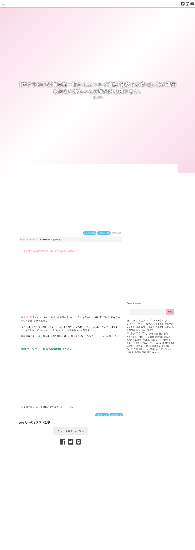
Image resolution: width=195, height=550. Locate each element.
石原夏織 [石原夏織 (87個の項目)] (160, 343)
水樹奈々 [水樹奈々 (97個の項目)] (138, 343)
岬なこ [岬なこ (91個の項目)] (167, 336)
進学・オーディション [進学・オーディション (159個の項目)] (161, 349)
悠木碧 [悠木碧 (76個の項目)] (129, 339)
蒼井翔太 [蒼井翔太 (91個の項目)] (166, 346)
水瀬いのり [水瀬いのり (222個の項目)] (149, 342)
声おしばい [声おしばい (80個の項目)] (141, 330)
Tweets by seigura (134, 303)
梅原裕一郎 (104, 233)
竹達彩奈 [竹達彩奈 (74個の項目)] (147, 346)
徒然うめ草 (90, 233)
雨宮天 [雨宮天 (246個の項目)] (130, 352)
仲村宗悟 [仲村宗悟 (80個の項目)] (131, 327)
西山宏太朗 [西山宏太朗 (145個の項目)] (132, 349)
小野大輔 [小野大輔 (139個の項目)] (150, 336)
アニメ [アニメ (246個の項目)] (142, 320)
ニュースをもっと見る (70, 431)
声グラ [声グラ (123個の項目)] (150, 330)
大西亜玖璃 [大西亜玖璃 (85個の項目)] (132, 336)
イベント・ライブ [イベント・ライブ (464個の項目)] (157, 320)
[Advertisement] (70, 451)
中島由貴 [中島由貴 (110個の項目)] (169, 323)
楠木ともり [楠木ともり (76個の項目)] (167, 339)
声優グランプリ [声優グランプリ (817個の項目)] (137, 333)
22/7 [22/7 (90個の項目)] (128, 320)
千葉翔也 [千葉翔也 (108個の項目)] (131, 330)
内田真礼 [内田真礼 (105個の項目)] (159, 327)
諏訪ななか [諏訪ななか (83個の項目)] (144, 349)
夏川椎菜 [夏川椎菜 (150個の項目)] (163, 333)
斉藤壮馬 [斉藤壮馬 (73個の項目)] (146, 339)
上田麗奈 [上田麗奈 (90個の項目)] (160, 323)
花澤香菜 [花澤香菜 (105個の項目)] (156, 346)
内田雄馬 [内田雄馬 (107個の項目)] (169, 327)
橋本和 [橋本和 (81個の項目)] (130, 343)
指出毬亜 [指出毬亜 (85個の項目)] (137, 339)
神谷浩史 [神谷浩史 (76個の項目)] (130, 346)
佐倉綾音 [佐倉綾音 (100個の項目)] (150, 327)
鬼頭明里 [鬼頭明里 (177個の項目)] (146, 352)
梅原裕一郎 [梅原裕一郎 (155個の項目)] (156, 339)
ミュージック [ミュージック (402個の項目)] (135, 323)
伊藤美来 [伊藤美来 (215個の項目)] (140, 327)
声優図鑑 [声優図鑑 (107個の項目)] (153, 333)
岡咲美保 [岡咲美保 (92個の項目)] (159, 336)
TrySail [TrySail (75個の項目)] (134, 320)
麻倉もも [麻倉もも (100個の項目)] (156, 352)
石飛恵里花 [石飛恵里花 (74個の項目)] (169, 343)
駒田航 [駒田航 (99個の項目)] (138, 352)
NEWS (97, 97)
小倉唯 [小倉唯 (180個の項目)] (141, 336)
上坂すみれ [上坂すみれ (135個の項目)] (149, 323)
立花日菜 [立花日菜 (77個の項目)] (138, 346)
